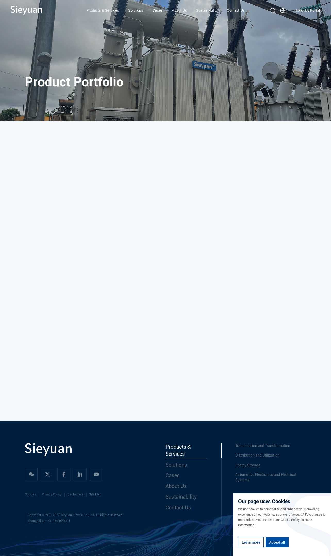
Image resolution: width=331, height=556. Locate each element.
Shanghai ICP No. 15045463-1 (49, 521)
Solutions (135, 10)
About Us (179, 10)
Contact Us (236, 10)
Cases (157, 10)
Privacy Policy (51, 494)
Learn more (251, 542)
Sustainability (207, 10)
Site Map (95, 494)
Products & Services (102, 10)
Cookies (30, 494)
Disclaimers (75, 494)
